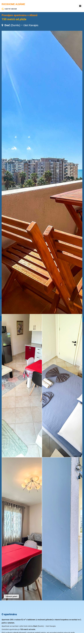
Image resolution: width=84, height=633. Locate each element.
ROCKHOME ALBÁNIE (13, 4)
